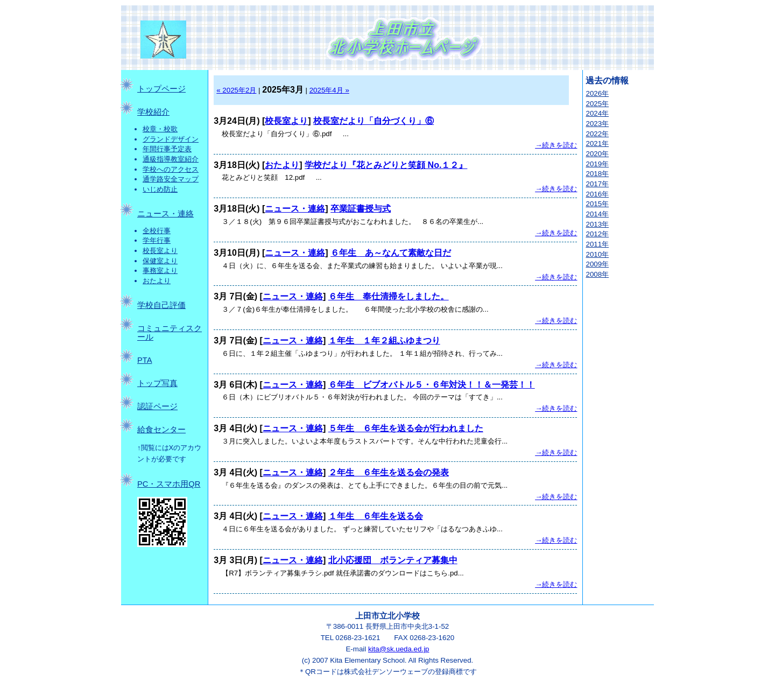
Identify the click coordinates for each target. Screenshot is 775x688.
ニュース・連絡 (165, 213)
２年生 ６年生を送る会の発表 (388, 472)
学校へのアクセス (171, 169)
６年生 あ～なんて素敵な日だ (390, 252)
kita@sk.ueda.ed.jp (398, 649)
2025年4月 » (329, 90)
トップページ (161, 89)
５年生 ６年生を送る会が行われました (405, 428)
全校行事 (157, 231)
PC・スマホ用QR (168, 484)
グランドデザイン (171, 139)
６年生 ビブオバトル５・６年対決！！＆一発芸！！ (431, 384)
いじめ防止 (160, 189)
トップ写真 (157, 383)
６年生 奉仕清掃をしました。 (388, 296)
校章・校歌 (160, 129)
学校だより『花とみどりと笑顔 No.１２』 (386, 165)
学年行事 (157, 240)
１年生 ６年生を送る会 (375, 516)
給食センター (161, 429)
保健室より (160, 261)
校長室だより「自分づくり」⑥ (373, 120)
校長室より (160, 251)
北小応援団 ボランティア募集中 (392, 560)
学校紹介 (153, 112)
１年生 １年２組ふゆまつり (384, 340)
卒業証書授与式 (360, 208)
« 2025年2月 (236, 90)
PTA (144, 360)
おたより (157, 281)
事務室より (160, 270)
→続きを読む (556, 145)
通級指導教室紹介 (171, 159)
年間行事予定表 (167, 149)
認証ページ (157, 406)
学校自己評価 (161, 305)
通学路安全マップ (171, 179)
